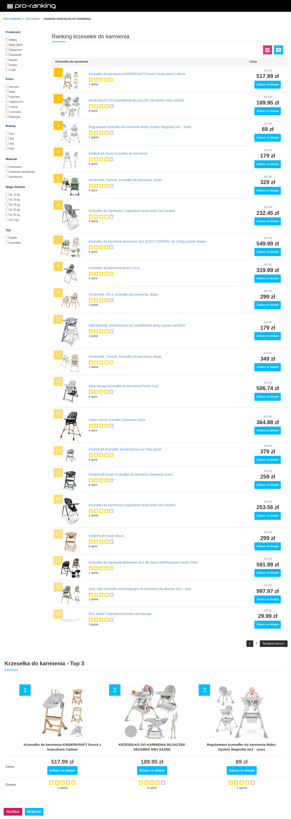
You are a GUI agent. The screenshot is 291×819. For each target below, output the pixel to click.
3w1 (11, 138)
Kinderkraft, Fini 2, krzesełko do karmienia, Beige (123, 294)
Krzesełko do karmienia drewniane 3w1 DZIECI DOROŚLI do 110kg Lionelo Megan (147, 241)
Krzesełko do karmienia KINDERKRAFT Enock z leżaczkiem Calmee (137, 74)
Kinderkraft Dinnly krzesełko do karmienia (118, 153)
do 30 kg (14, 209)
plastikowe (15, 176)
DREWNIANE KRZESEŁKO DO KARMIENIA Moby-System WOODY (137, 325)
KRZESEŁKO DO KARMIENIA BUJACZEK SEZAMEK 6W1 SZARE (136, 100)
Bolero (13, 65)
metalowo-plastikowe (22, 171)
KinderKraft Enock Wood (106, 536)
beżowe (14, 86)
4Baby (13, 39)
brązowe (14, 96)
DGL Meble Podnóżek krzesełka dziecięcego (120, 614)
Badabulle (15, 54)
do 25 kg (14, 204)
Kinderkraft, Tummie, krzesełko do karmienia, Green (125, 180)
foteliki (13, 237)
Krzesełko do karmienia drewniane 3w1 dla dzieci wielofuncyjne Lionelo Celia (143, 562)
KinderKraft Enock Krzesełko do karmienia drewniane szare (131, 474)
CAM (12, 70)
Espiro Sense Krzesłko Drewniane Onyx (117, 420)
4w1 (11, 143)
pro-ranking (12, 18)
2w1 (11, 133)
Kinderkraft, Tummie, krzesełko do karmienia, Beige (125, 356)
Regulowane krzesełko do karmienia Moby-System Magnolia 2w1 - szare (140, 127)
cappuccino (16, 101)
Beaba (13, 60)
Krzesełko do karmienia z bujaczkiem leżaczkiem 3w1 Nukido (132, 211)
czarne (13, 107)
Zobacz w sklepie (267, 84)
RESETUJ (34, 812)
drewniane (15, 166)
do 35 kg (14, 214)
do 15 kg (14, 194)
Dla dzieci (33, 18)
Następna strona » (274, 643)
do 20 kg (14, 199)
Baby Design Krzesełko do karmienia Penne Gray (123, 386)
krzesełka (15, 242)
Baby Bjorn (16, 44)
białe (12, 91)
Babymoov (15, 49)
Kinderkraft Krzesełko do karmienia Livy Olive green (125, 449)
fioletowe (14, 117)
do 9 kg (13, 219)
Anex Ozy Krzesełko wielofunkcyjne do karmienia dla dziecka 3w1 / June (140, 589)
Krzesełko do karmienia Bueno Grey (114, 268)
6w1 (11, 148)
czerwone (15, 112)
